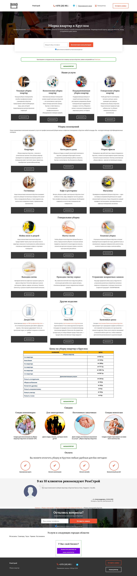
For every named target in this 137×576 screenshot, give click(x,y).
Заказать (23, 117)
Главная (37, 508)
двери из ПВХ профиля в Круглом (32, 323)
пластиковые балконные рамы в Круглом (110, 323)
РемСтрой (13, 563)
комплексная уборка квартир (35, 29)
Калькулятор (100, 6)
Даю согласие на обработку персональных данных (68, 49)
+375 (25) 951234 (63, 5)
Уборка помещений (47, 508)
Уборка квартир (14, 568)
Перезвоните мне (85, 6)
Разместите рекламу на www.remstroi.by (68, 550)
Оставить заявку (120, 6)
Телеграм (97, 59)
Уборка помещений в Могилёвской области (68, 508)
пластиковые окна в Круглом (71, 323)
